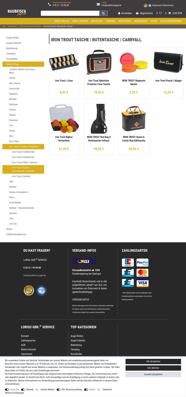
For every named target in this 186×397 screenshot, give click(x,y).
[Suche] (103, 13)
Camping (110, 21)
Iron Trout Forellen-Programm (30, 26)
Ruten (154, 21)
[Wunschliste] (159, 13)
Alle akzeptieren (153, 361)
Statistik (29, 389)
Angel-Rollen (62, 21)
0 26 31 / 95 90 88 (61, 5)
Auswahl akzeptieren (153, 374)
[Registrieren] (144, 13)
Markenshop (140, 21)
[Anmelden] (125, 13)
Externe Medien (47, 389)
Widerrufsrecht (28, 349)
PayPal (92, 389)
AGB (23, 344)
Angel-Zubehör (80, 21)
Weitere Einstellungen (14, 393)
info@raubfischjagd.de (111, 5)
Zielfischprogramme (171, 21)
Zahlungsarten (134, 251)
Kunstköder (124, 21)
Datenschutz (168, 5)
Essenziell (14, 389)
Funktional (107, 389)
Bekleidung (97, 21)
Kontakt (25, 336)
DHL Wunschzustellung (72, 389)
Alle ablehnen (153, 368)
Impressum (157, 5)
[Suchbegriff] (70, 13)
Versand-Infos (100, 312)
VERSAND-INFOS (84, 251)
